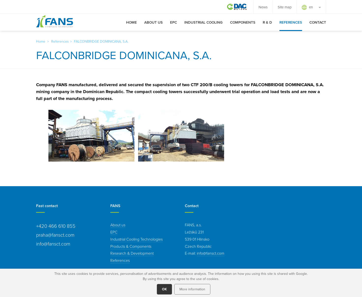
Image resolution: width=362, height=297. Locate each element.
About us (153, 22)
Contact (317, 22)
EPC (173, 22)
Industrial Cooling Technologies (136, 239)
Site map (285, 7)
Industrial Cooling (203, 22)
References (290, 22)
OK (164, 289)
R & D (267, 22)
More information (192, 289)
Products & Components (130, 246)
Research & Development (132, 253)
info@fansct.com (210, 253)
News (263, 7)
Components (242, 22)
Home (131, 22)
